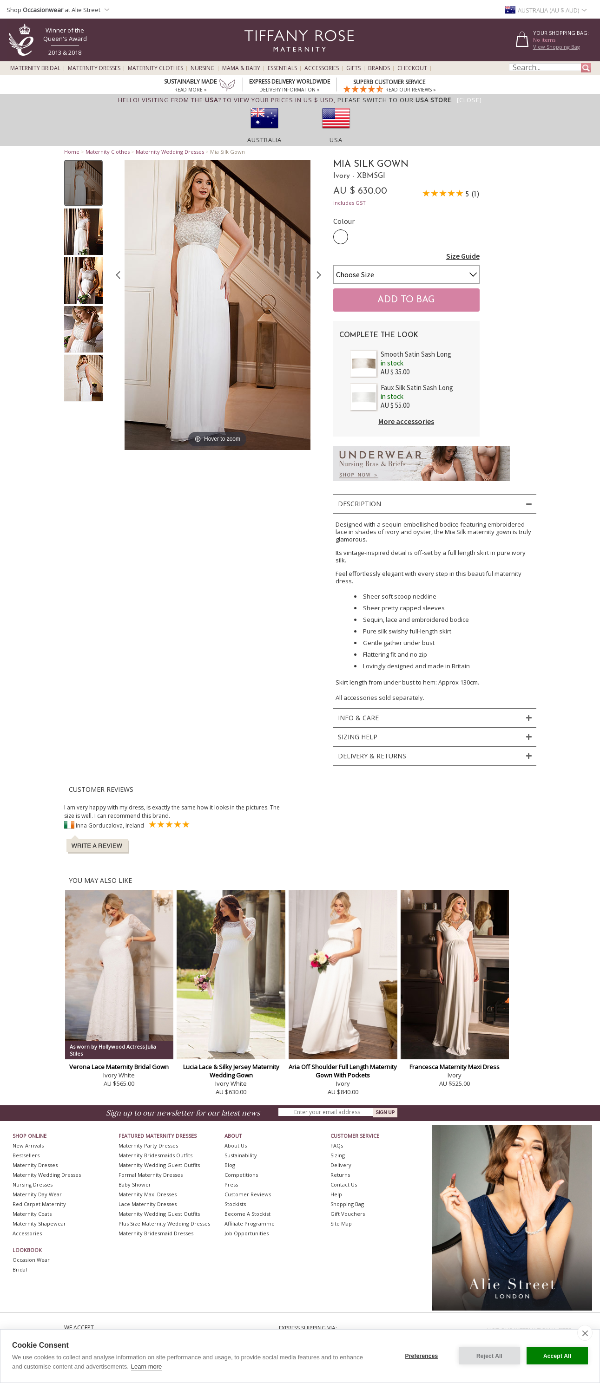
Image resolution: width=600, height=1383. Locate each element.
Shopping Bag (347, 1203)
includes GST (349, 202)
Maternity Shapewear (39, 1223)
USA (336, 140)
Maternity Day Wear (37, 1194)
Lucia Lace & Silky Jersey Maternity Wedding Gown (231, 1071)
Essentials (282, 68)
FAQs (336, 1145)
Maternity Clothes (155, 68)
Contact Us (343, 1184)
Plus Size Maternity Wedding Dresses (164, 1223)
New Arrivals (28, 1145)
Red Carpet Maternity (39, 1203)
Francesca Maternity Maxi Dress (454, 1067)
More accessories (406, 421)
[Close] (469, 100)
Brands (379, 68)
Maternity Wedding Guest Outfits (159, 1164)
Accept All (557, 1356)
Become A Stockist (247, 1213)
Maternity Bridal (35, 68)
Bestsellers (26, 1155)
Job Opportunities (246, 1233)
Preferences (421, 1356)
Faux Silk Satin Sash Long (417, 387)
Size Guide (463, 256)
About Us (235, 1145)
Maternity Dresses (94, 68)
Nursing (203, 68)
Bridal (20, 1269)
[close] (585, 1333)
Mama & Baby (241, 68)
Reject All (489, 1356)
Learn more (146, 1366)
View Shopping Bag (556, 46)
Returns (340, 1174)
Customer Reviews (247, 1194)
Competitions (241, 1174)
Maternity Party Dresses (148, 1145)
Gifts (353, 68)
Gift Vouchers (347, 1213)
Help (336, 1194)
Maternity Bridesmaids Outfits (155, 1155)
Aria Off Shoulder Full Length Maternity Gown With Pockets (343, 1071)
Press (231, 1184)
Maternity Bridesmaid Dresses (156, 1233)
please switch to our (394, 100)
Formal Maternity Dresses (151, 1174)
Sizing (337, 1155)
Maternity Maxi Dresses (148, 1194)
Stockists (235, 1203)
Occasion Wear (31, 1259)
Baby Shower (135, 1184)
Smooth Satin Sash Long (416, 354)
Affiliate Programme (249, 1223)
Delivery (340, 1164)
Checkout (412, 68)
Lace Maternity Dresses (148, 1203)
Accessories (321, 68)
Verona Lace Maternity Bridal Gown (119, 1067)
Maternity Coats (32, 1213)
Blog (229, 1164)
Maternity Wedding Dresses (170, 151)
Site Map (341, 1223)
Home (71, 151)
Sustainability (240, 1155)
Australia (264, 140)
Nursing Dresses (33, 1184)
